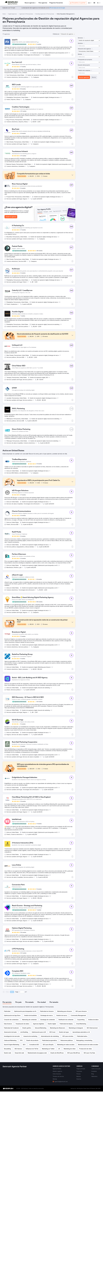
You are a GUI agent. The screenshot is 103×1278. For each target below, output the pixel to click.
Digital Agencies (12, 14)
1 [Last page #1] (26, 1178)
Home (4, 14)
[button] (89, 3)
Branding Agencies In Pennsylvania (44, 14)
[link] (43, 3)
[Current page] (21, 1178)
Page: (16, 1178)
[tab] (7, 1188)
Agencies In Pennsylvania (26, 14)
